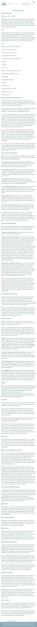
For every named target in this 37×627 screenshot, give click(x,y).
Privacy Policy (33, 625)
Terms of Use (28, 625)
